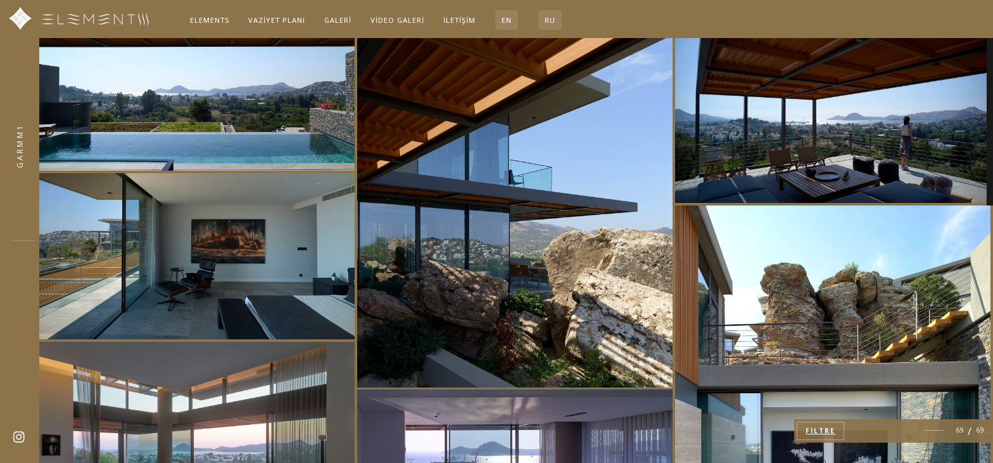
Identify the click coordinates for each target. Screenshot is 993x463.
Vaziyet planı (276, 20)
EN (507, 20)
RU (550, 20)
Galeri (337, 20)
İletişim (459, 20)
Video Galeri (397, 20)
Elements (209, 20)
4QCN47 (20, 145)
